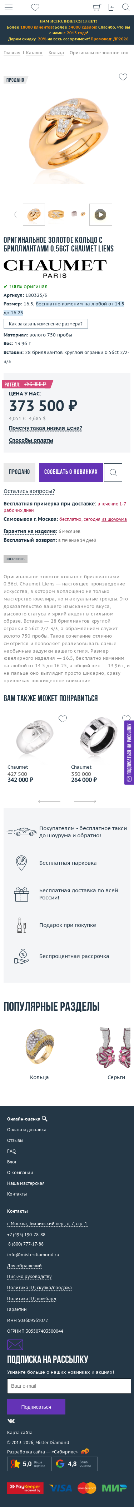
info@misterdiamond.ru (33, 1254)
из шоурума (114, 519)
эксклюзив (15, 559)
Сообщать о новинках (71, 472)
